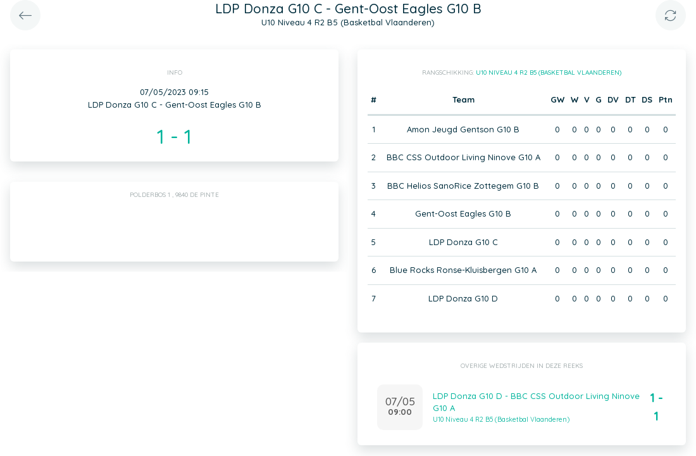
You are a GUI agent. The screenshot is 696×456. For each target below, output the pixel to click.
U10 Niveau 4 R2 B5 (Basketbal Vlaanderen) (548, 72)
